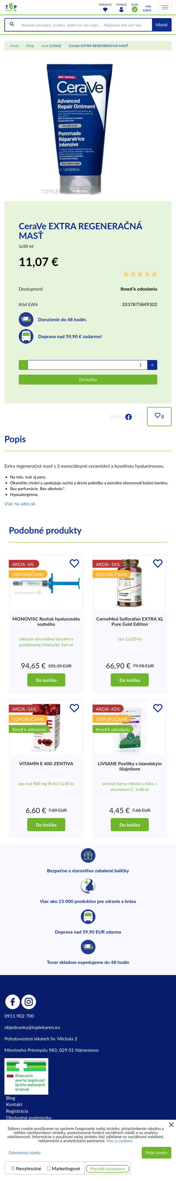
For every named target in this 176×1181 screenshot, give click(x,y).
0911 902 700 (19, 1015)
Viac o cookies (119, 1140)
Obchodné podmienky (29, 1117)
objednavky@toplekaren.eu (32, 1027)
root (45, 45)
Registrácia (17, 1111)
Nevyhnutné (28, 1168)
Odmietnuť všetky (24, 1152)
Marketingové (66, 1168)
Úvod (14, 45)
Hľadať (162, 24)
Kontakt (14, 1104)
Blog (10, 1097)
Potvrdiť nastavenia (107, 1168)
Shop (30, 45)
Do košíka (88, 379)
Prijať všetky (157, 1152)
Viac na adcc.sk (19, 503)
